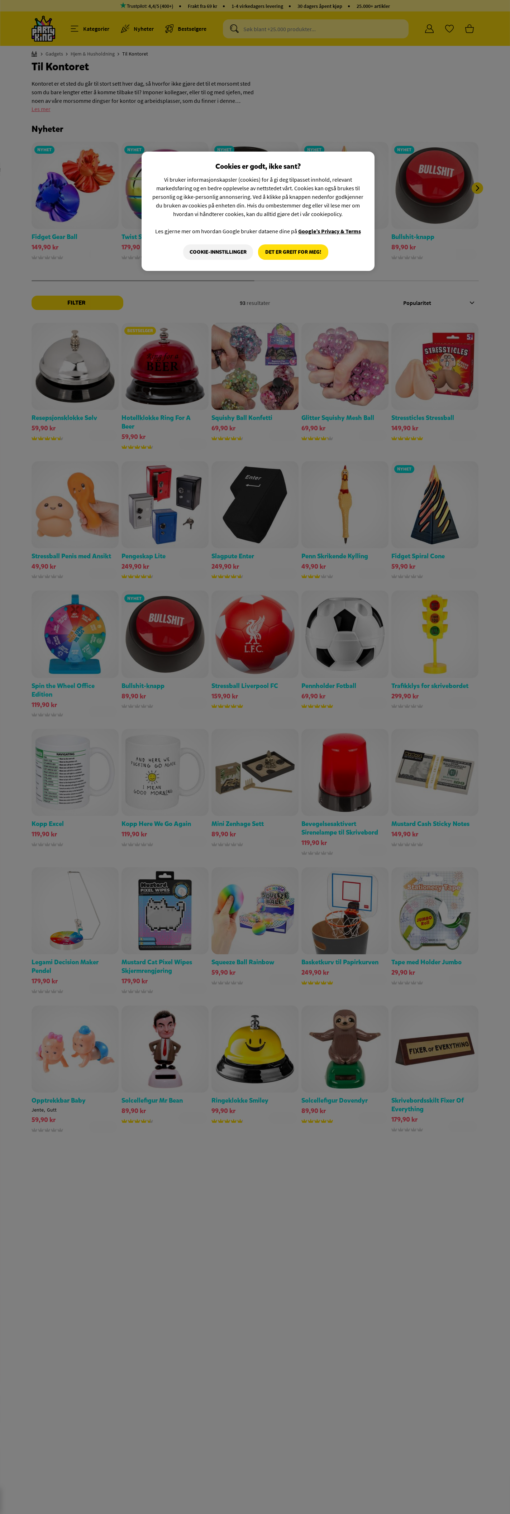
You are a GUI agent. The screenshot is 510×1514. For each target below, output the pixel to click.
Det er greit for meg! (293, 252)
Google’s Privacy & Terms (329, 231)
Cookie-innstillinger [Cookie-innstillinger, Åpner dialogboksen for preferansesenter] (218, 252)
